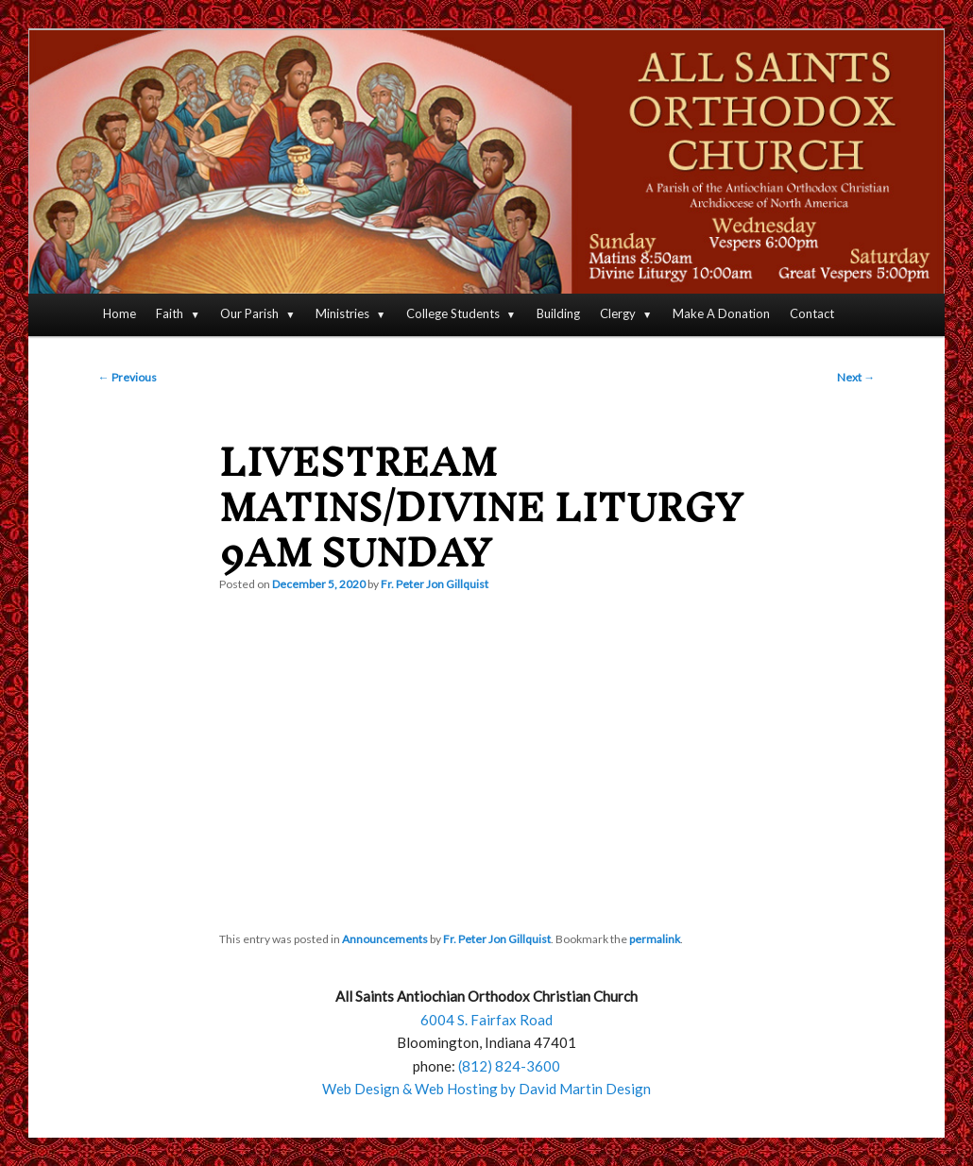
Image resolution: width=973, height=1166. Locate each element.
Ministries (342, 313)
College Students (453, 313)
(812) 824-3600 (509, 1065)
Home (119, 313)
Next (856, 377)
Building (558, 313)
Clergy (618, 313)
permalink (654, 939)
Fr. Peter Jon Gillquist (434, 584)
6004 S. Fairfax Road (486, 1019)
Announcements (385, 939)
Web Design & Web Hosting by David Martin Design (486, 1088)
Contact (812, 313)
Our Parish (249, 313)
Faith (169, 313)
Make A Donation (721, 313)
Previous (127, 377)
